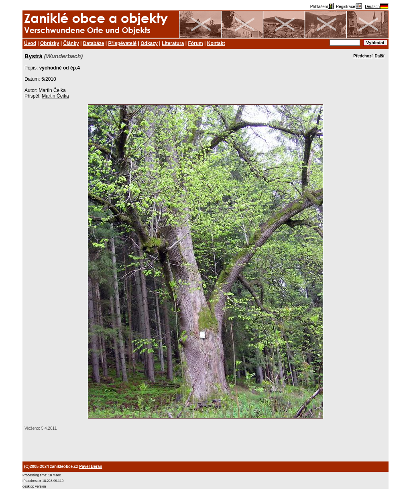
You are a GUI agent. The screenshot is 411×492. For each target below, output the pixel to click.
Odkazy (149, 43)
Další (380, 56)
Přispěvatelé (122, 43)
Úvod (30, 43)
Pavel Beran (90, 466)
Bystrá (33, 56)
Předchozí (362, 56)
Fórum (195, 43)
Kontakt (216, 43)
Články (71, 43)
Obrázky (49, 43)
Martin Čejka (55, 96)
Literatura (173, 43)
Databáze (93, 43)
